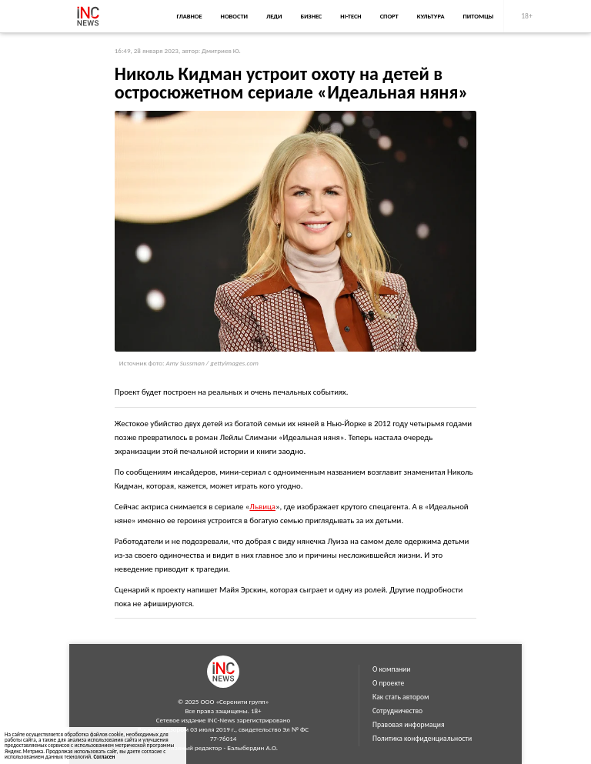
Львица (262, 507)
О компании (391, 669)
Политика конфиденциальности (422, 738)
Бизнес (311, 16)
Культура (431, 16)
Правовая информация (408, 724)
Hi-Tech (350, 16)
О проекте (388, 683)
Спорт (389, 16)
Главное (189, 16)
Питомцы (478, 16)
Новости (234, 16)
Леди (274, 16)
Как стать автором (400, 697)
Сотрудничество (397, 711)
